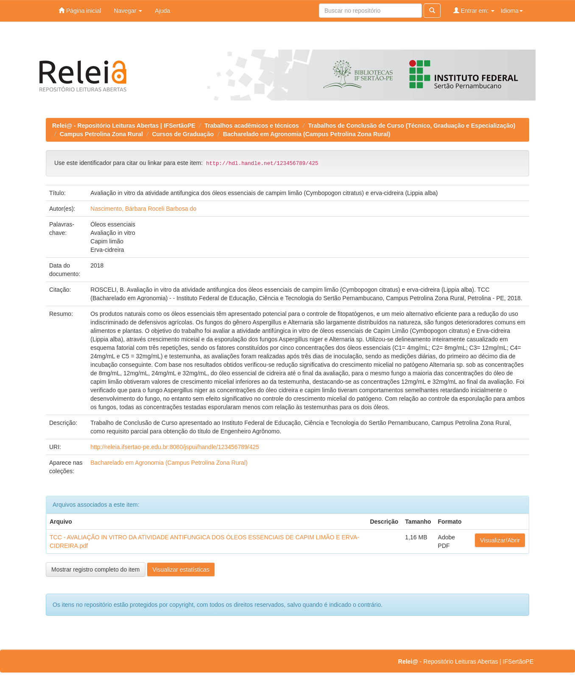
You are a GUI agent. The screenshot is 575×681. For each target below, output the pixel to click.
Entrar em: (473, 10)
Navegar (128, 10)
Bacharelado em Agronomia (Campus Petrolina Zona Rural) (307, 134)
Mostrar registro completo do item (95, 569)
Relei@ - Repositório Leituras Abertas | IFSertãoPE (123, 125)
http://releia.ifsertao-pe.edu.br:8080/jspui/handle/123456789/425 (174, 447)
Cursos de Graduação (183, 134)
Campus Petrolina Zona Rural (101, 134)
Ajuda (162, 10)
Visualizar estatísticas (180, 569)
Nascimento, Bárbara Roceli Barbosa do (143, 208)
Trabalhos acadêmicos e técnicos (251, 125)
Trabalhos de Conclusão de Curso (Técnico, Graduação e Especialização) (411, 125)
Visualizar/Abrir (500, 540)
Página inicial (80, 10)
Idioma (512, 10)
